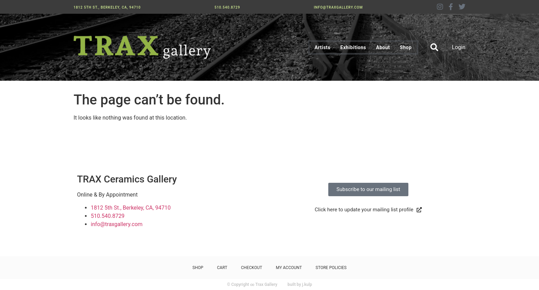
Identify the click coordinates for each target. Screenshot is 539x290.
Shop (405, 47)
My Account (289, 267)
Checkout (251, 267)
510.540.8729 (227, 7)
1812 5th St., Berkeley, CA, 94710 (107, 7)
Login (458, 47)
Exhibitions (353, 47)
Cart (222, 267)
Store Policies (331, 267)
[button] (434, 47)
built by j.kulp (300, 284)
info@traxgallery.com (338, 7)
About (383, 47)
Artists (322, 47)
